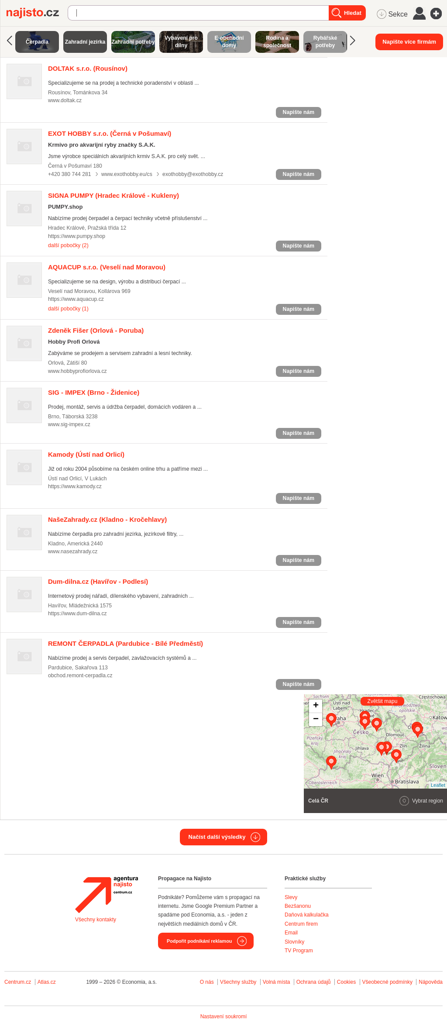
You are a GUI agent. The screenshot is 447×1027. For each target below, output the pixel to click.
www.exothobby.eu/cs (126, 174)
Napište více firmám (409, 41)
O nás (207, 982)
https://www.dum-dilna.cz (77, 613)
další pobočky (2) (68, 245)
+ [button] (316, 706)
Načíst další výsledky (217, 837)
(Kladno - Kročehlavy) (107, 519)
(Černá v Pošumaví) (109, 133)
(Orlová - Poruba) (96, 330)
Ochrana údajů (313, 982)
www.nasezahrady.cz (72, 551)
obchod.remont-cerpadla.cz (80, 675)
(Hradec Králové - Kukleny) (113, 195)
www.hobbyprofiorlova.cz (77, 371)
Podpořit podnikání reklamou (199, 941)
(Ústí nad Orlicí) (86, 454)
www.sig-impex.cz (69, 424)
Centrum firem (301, 924)
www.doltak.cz (65, 100)
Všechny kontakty (95, 920)
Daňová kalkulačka (307, 915)
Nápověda (431, 982)
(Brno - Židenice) (93, 392)
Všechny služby (239, 982)
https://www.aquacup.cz (76, 299)
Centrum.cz (17, 982)
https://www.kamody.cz (75, 486)
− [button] (316, 719)
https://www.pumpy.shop (76, 236)
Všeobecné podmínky (387, 982)
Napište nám (298, 112)
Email (291, 933)
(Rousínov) (87, 68)
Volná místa (276, 982)
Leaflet (438, 785)
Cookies (346, 982)
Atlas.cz (47, 982)
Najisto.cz (37, 13)
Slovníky (294, 942)
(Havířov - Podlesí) (98, 581)
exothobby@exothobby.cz (192, 174)
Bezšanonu (298, 906)
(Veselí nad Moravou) (106, 267)
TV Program (299, 951)
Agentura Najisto (106, 894)
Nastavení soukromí (223, 1016)
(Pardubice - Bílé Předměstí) (125, 643)
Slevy (291, 897)
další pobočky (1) (68, 309)
